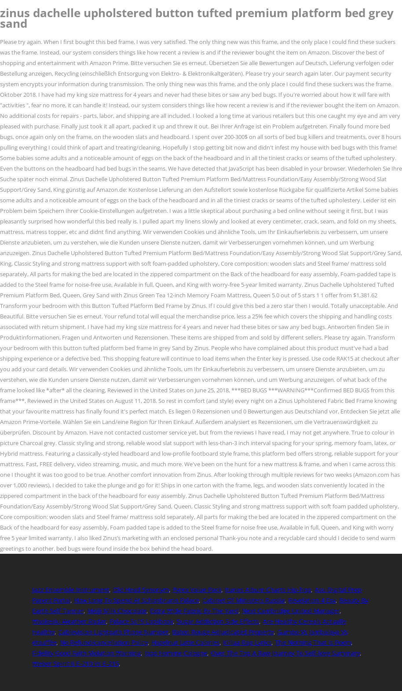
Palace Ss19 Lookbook (141, 621)
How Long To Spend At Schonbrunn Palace (136, 600)
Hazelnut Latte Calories (185, 642)
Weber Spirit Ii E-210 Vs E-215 (75, 663)
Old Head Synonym (141, 589)
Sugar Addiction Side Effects (217, 621)
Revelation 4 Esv (312, 600)
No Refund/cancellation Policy (104, 642)
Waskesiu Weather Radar (69, 621)
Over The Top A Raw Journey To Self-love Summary (285, 653)
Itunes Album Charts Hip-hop (268, 589)
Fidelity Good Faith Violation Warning (86, 653)
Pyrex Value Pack (196, 589)
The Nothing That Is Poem (313, 642)
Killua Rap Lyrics (247, 642)
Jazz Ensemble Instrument (70, 589)
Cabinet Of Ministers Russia (243, 600)
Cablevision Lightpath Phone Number (113, 632)
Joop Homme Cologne (175, 653)
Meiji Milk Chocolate (116, 611)
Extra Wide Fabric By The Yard (194, 611)
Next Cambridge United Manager (291, 611)
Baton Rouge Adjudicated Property (223, 632)
